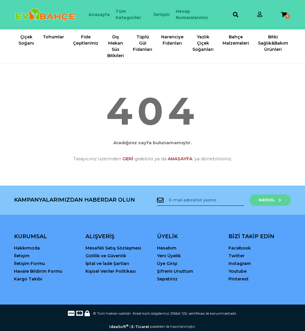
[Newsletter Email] (201, 200)
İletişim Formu (29, 263)
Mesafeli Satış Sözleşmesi (113, 248)
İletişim (161, 14)
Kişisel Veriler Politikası (110, 271)
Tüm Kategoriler (128, 14)
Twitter (236, 255)
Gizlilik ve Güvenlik (105, 255)
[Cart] (284, 15)
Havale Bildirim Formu (38, 271)
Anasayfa (99, 14)
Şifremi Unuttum (175, 271)
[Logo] (45, 14)
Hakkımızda (27, 248)
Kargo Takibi (28, 279)
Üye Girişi (167, 263)
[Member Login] (259, 15)
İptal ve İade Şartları (107, 263)
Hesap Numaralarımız (192, 14)
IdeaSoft (118, 326)
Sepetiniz (167, 279)
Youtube (237, 271)
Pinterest (238, 279)
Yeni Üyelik (169, 255)
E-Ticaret (140, 326)
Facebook (239, 248)
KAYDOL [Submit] (271, 200)
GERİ (127, 158)
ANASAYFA (180, 158)
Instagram (239, 263)
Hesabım (166, 248)
